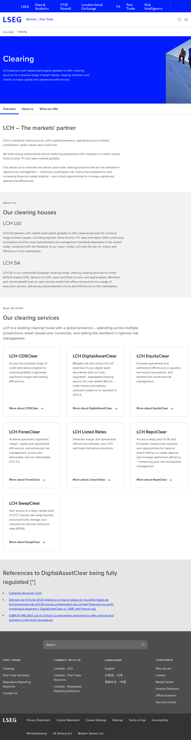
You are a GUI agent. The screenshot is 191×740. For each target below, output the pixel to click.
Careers (161, 675)
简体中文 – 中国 (115, 682)
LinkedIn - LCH (63, 668)
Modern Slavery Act (91, 733)
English (109, 668)
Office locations (166, 695)
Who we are (163, 668)
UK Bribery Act (62, 733)
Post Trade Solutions (16, 675)
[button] (19, 660)
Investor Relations (167, 689)
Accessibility (160, 720)
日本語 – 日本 (114, 675)
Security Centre (166, 702)
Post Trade (130, 7)
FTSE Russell (65, 7)
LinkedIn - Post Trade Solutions (67, 677)
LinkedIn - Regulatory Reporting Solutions (68, 688)
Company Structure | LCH (25, 593)
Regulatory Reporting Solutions (17, 684)
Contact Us (10, 693)
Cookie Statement (68, 720)
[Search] (179, 19)
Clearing (8, 668)
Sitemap (117, 720)
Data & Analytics (42, 7)
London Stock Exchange (92, 7)
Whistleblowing (37, 733)
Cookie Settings (96, 720)
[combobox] (91, 644)
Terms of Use (137, 720)
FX (118, 6)
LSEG (25, 6)
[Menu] (186, 19)
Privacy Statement (38, 720)
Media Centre (164, 682)
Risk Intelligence (153, 7)
